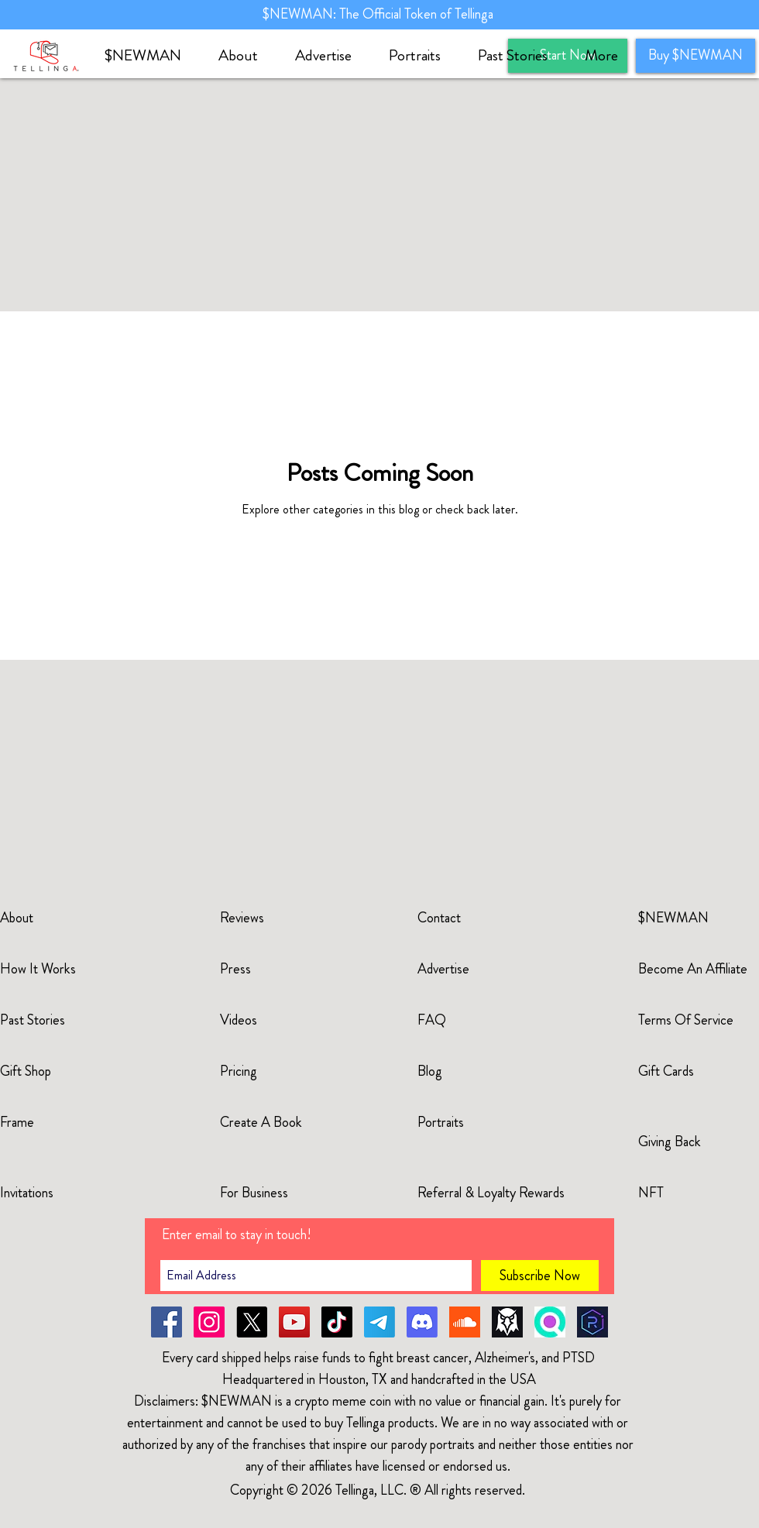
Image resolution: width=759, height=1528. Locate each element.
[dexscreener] (507, 1322)
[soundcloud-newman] (464, 1322)
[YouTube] (294, 1322)
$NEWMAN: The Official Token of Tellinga (379, 14)
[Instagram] (209, 1322)
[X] (251, 1322)
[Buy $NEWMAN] (695, 56)
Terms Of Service (685, 1020)
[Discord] (422, 1322)
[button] (245, 56)
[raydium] (592, 1322)
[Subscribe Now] (540, 1275)
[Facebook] (166, 1322)
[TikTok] (336, 1322)
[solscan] (549, 1322)
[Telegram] (379, 1322)
